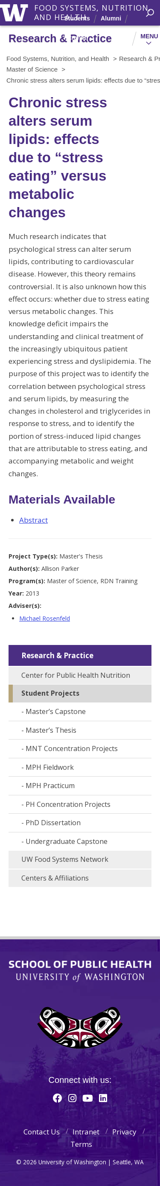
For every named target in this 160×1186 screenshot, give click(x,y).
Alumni (111, 18)
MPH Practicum (50, 785)
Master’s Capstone (56, 711)
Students (77, 18)
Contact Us (41, 1132)
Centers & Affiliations (55, 878)
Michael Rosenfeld (44, 618)
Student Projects (50, 693)
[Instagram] (72, 1097)
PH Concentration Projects (68, 804)
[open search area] (150, 13)
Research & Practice (57, 655)
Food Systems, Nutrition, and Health (92, 8)
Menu (149, 36)
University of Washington (15, 11)
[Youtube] (87, 1097)
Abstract (33, 520)
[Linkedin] (103, 1097)
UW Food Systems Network (64, 859)
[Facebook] (57, 1097)
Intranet (75, 37)
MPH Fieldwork (50, 767)
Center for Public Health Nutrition (75, 675)
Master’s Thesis (51, 730)
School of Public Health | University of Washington (80, 971)
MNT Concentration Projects (72, 748)
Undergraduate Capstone (67, 841)
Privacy (124, 1132)
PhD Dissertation (53, 822)
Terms (81, 1144)
